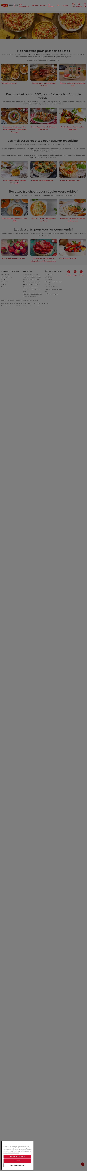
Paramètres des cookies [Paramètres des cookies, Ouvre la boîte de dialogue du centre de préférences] (17, 1166)
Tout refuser (17, 1161)
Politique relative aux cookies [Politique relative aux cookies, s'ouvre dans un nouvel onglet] (11, 1153)
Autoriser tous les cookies (17, 1157)
